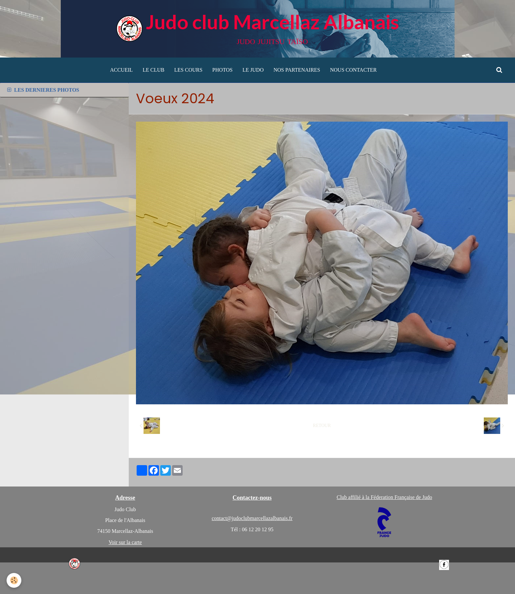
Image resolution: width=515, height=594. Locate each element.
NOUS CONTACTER (353, 70)
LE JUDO (252, 70)
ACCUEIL (121, 70)
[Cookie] (14, 580)
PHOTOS (222, 70)
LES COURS (188, 70)
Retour (322, 425)
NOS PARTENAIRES (297, 70)
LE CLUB (153, 70)
